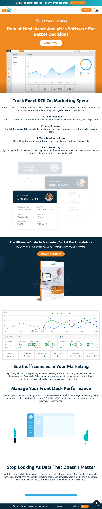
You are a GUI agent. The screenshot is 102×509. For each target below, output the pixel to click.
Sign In (86, 9)
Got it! (84, 506)
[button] (96, 503)
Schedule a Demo (78, 3)
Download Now (51, 254)
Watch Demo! (51, 42)
